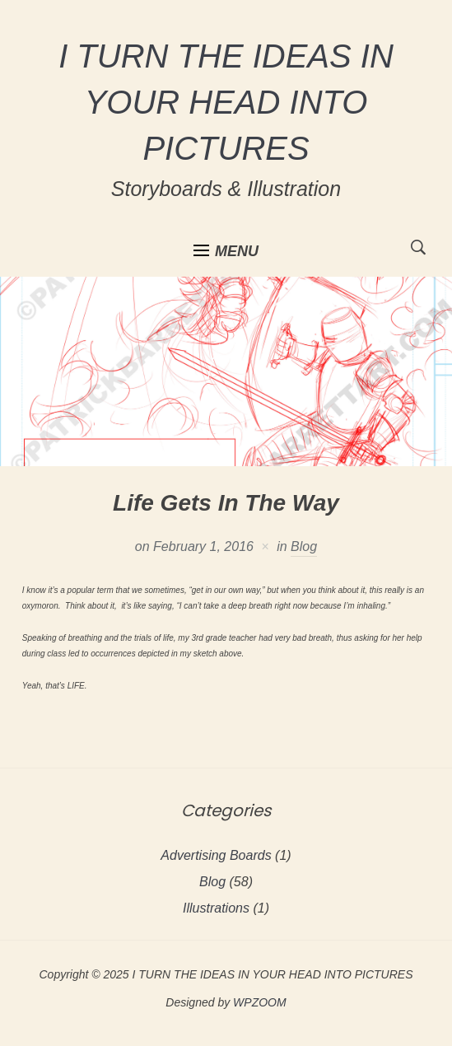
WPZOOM (260, 1002)
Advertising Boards (216, 855)
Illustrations (216, 908)
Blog (304, 546)
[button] (226, 251)
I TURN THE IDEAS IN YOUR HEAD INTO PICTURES (226, 102)
